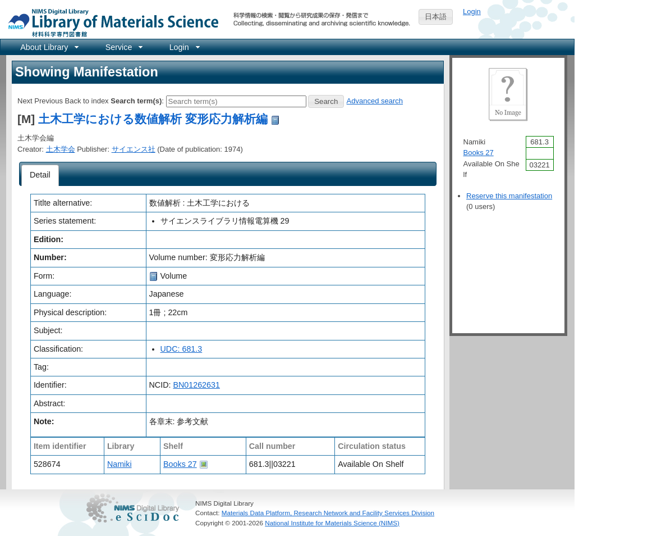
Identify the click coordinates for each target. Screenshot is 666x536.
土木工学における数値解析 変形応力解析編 (153, 118)
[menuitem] (48, 46)
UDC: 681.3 (181, 348)
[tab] (40, 175)
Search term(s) (136, 101)
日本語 (436, 16)
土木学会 (60, 149)
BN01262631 (196, 384)
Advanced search (375, 101)
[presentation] (40, 175)
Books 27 (180, 464)
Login (472, 11)
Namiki (119, 464)
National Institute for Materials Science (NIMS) (332, 522)
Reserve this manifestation (509, 196)
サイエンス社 (133, 149)
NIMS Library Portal (110, 22)
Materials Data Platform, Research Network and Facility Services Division (328, 512)
